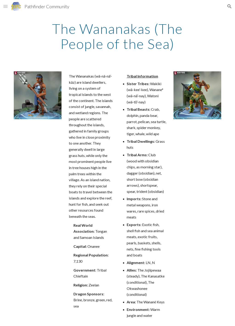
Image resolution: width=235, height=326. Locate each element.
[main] (117, 36)
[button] (5, 6)
